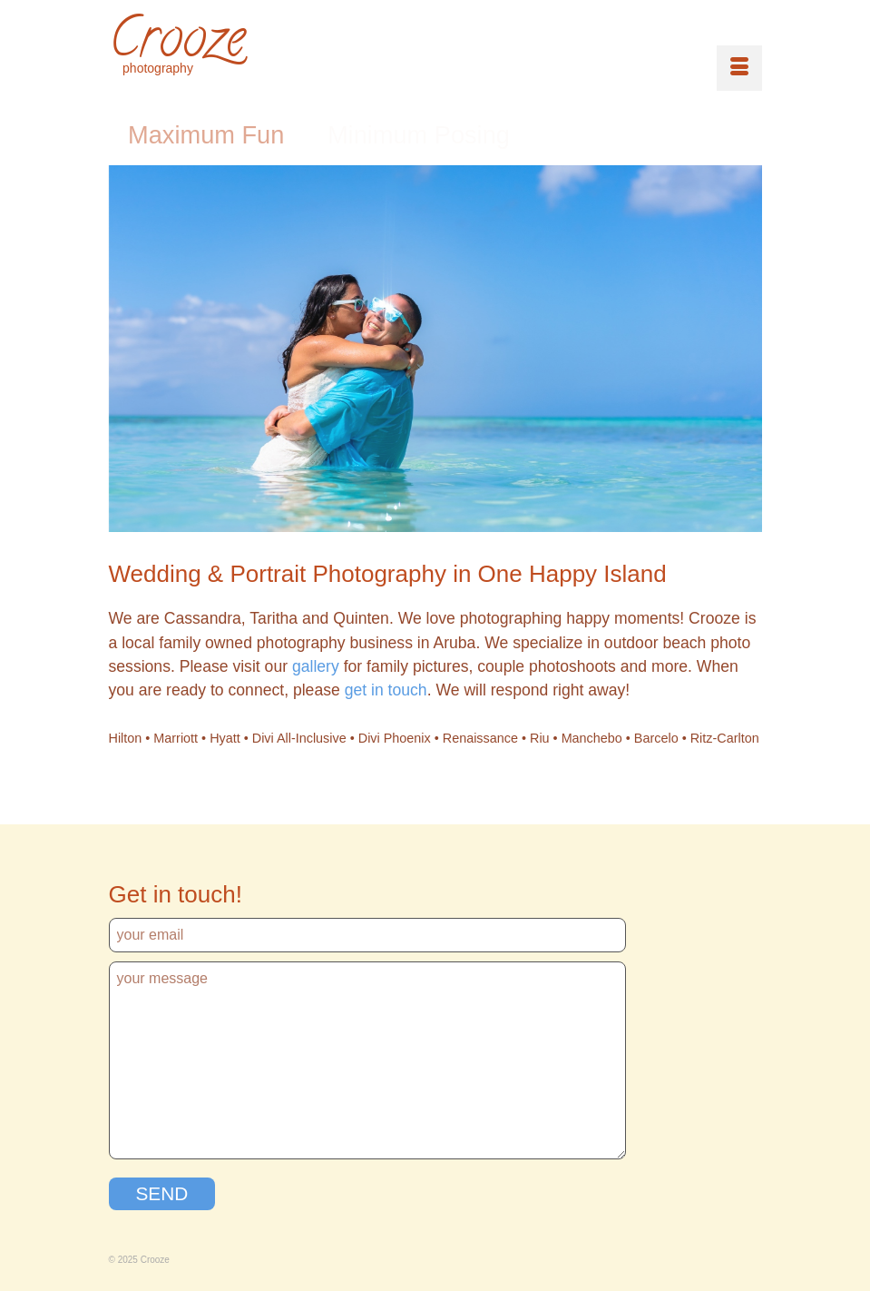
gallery (315, 666)
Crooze (177, 43)
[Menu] (739, 68)
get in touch (386, 690)
